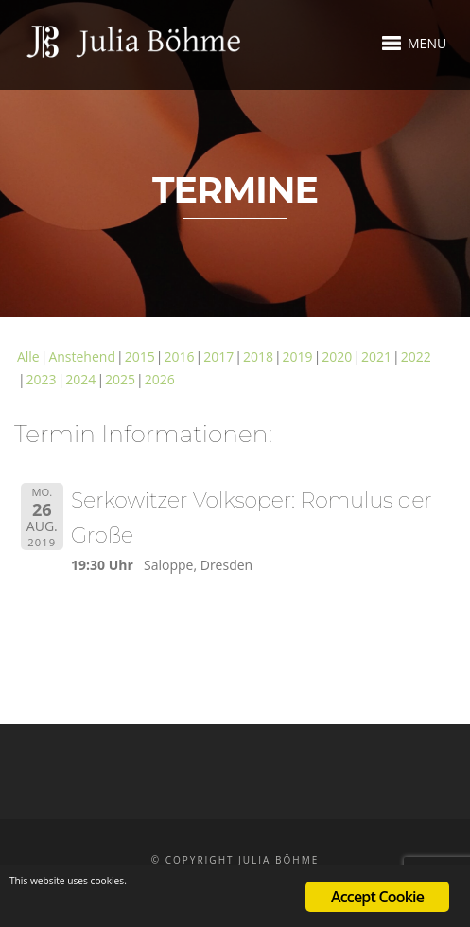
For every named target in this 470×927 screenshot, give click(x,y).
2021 (376, 356)
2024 (80, 379)
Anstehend (81, 356)
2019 (298, 356)
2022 (416, 356)
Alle (28, 356)
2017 (218, 356)
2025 (120, 379)
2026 (160, 379)
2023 (41, 379)
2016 (179, 356)
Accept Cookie (377, 896)
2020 (337, 356)
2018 (258, 356)
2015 (140, 356)
